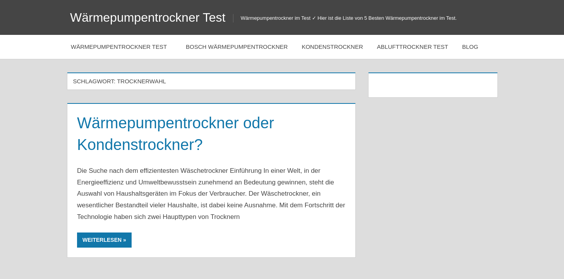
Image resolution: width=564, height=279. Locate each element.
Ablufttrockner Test (412, 46)
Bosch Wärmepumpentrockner (237, 46)
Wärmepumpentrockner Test (147, 17)
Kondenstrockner (332, 46)
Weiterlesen (102, 240)
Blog (474, 46)
